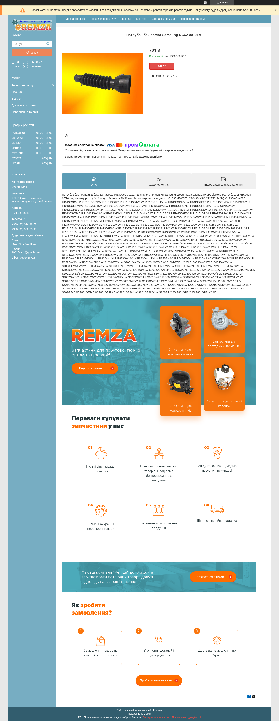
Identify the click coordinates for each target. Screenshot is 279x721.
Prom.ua (157, 710)
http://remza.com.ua (24, 243)
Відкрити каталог (92, 368)
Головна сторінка (74, 18)
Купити (162, 66)
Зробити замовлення (156, 680)
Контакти (141, 18)
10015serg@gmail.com (26, 252)
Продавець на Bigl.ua (139, 713)
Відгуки (16, 98)
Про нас (17, 91)
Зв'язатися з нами (210, 577)
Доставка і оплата (24, 105)
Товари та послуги (24, 85)
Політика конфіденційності (186, 717)
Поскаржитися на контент (156, 717)
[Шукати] (48, 44)
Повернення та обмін (26, 112)
